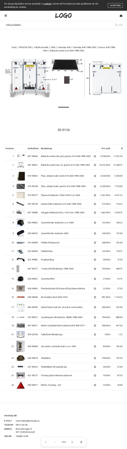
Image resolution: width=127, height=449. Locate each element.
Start (14, 47)
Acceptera (115, 5)
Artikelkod (33, 148)
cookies (47, 3)
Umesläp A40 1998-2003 (84, 47)
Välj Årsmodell (41, 47)
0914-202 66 (21, 425)
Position (9, 148)
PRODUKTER (25, 47)
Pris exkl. (106, 148)
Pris (123, 148)
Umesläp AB (10, 415)
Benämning (46, 148)
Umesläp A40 (64, 47)
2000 (53, 47)
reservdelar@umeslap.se (28, 421)
